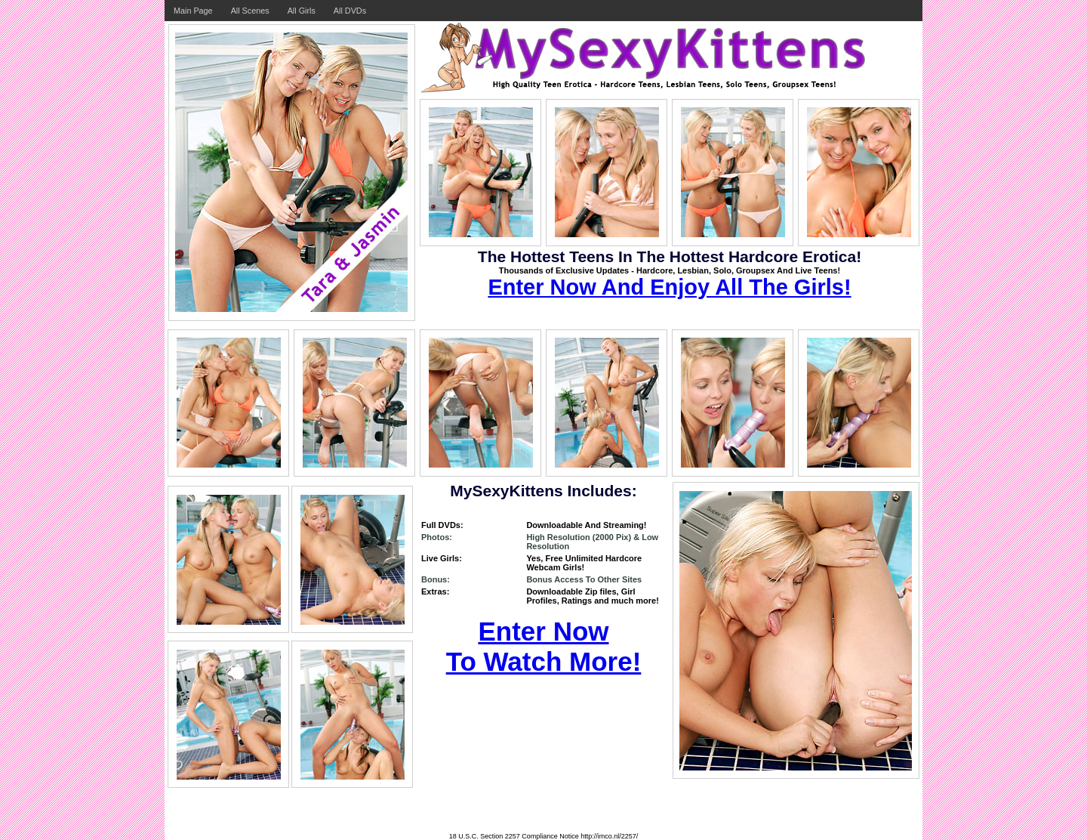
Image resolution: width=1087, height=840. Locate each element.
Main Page (193, 10)
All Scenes (250, 10)
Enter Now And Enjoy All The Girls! (669, 287)
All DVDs (350, 10)
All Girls (302, 10)
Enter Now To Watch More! (544, 646)
